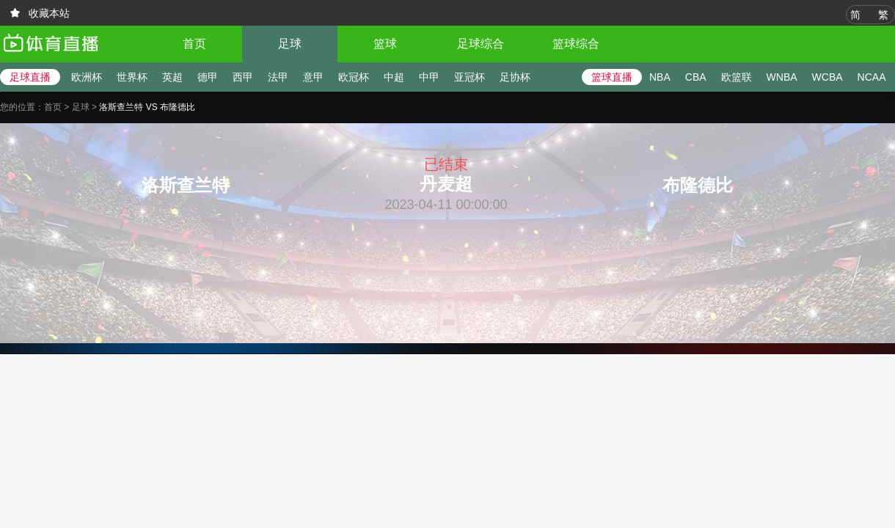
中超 (394, 77)
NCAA (872, 77)
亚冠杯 (469, 77)
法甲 (278, 77)
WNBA (782, 77)
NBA (660, 77)
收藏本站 (49, 13)
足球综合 (480, 43)
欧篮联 (736, 77)
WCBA (827, 77)
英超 (172, 77)
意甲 (313, 77)
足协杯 (515, 77)
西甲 (243, 77)
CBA (695, 77)
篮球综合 (575, 43)
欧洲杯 (86, 77)
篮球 (385, 43)
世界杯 (132, 77)
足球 (290, 43)
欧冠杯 (353, 77)
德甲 (207, 77)
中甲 (429, 77)
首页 (194, 43)
